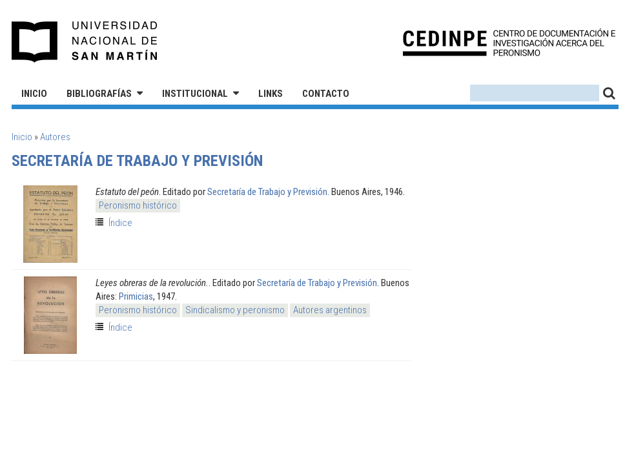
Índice (120, 223)
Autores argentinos (330, 310)
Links (270, 93)
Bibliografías (99, 93)
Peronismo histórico (138, 205)
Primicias (136, 296)
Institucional (195, 93)
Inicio (34, 93)
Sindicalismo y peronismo (235, 310)
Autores (55, 137)
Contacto (325, 93)
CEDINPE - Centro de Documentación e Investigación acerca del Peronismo (509, 42)
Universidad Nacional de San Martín (85, 42)
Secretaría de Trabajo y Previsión (267, 192)
